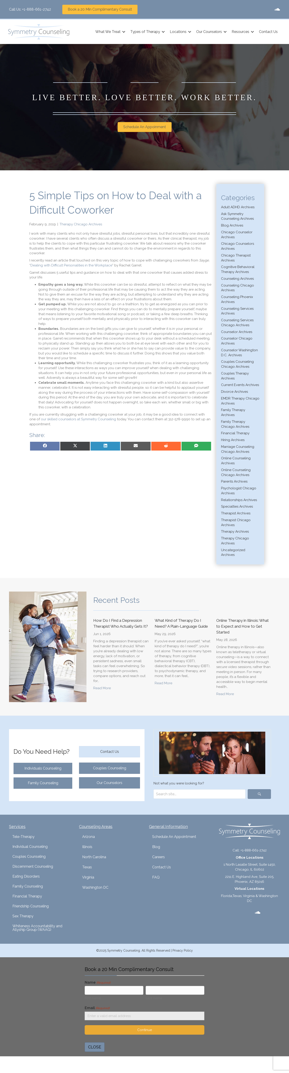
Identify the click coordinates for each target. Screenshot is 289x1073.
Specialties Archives (237, 506)
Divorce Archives (234, 392)
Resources (239, 32)
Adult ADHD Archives (237, 207)
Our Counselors (208, 32)
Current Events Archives (240, 385)
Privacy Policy (182, 950)
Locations (177, 32)
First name (93, 999)
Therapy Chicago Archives (81, 224)
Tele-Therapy (23, 837)
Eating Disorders (26, 876)
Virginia (88, 877)
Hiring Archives (233, 440)
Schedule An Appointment (174, 837)
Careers (158, 857)
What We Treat (107, 32)
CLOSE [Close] (94, 1048)
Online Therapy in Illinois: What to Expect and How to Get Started (242, 626)
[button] (123, 32)
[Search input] (199, 794)
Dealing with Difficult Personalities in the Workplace (71, 265)
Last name (154, 999)
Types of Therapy (144, 32)
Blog (156, 847)
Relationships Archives (239, 500)
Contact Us (267, 32)
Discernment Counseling (32, 866)
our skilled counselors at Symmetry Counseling (78, 419)
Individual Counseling (30, 846)
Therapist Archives (235, 513)
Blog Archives (232, 225)
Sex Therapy (22, 916)
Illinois (87, 847)
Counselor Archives (236, 332)
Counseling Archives (237, 278)
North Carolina (94, 857)
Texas (87, 867)
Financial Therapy (235, 433)
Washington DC (95, 887)
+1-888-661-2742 (36, 9)
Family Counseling (27, 886)
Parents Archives (234, 481)
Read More (102, 688)
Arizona (88, 837)
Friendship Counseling (30, 906)
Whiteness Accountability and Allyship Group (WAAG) (37, 928)
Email (97, 1009)
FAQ (156, 877)
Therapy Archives (235, 532)
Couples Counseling (29, 856)
